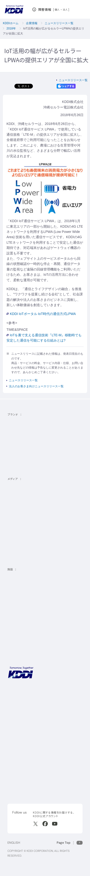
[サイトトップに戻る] (14, 9)
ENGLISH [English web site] (13, 843)
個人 (57, 9)
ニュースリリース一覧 (59, 23)
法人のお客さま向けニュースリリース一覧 (36, 386)
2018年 (11, 28)
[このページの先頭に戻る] (70, 843)
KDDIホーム (10, 23)
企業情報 (31, 23)
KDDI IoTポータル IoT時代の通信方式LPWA (41, 314)
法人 (65, 9)
